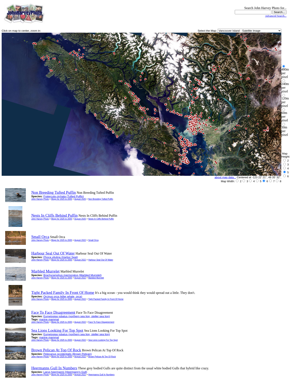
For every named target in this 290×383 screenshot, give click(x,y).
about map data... (225, 177)
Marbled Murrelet (96, 278)
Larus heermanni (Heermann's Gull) (65, 371)
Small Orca (93, 240)
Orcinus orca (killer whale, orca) (62, 296)
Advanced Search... (275, 15)
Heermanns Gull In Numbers (101, 374)
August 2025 (80, 199)
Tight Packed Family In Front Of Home (105, 299)
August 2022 (80, 240)
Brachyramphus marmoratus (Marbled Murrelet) (72, 275)
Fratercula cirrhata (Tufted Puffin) (63, 196)
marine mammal (49, 319)
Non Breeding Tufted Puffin (100, 199)
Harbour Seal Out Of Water (100, 260)
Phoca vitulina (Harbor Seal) (60, 257)
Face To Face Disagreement (101, 322)
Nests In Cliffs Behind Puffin (101, 219)
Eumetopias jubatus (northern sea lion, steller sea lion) (76, 316)
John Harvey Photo (40, 199)
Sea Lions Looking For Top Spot (103, 340)
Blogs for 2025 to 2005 (61, 199)
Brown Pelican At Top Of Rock (102, 356)
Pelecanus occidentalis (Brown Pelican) (67, 353)
